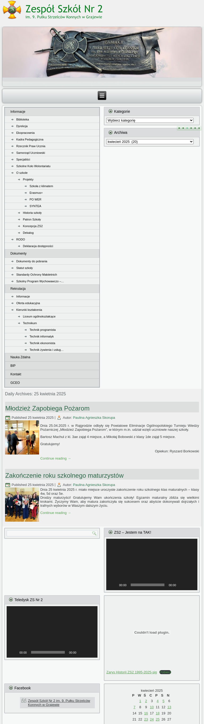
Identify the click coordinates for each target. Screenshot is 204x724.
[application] (151, 564)
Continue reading (55, 458)
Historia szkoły (32, 212)
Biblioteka (22, 119)
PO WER (35, 199)
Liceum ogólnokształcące (39, 316)
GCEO (15, 383)
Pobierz (165, 672)
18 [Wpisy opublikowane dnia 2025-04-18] (157, 713)
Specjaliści (23, 159)
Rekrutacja (18, 289)
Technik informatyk (41, 336)
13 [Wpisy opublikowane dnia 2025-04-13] (169, 707)
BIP (12, 366)
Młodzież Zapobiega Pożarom (47, 408)
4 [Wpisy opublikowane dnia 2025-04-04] (158, 701)
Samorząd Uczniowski (30, 152)
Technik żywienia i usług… (46, 349)
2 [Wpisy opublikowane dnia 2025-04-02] (146, 701)
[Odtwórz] (113, 585)
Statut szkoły (24, 268)
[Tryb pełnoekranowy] (190, 585)
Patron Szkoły (32, 219)
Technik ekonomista (42, 343)
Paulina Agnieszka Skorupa (94, 418)
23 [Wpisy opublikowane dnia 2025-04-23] (146, 719)
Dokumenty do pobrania (31, 261)
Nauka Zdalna (20, 357)
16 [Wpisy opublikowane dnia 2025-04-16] (146, 713)
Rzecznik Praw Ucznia (30, 146)
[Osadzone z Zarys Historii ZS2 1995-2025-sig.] (151, 632)
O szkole (22, 172)
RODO (20, 239)
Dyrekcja (22, 126)
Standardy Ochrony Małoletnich (36, 274)
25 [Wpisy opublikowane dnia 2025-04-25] (157, 719)
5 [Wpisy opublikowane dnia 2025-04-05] (163, 701)
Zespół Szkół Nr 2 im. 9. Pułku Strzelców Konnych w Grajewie (59, 703)
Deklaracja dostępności (38, 246)
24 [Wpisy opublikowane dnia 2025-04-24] (152, 719)
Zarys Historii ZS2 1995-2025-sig (131, 672)
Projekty (28, 179)
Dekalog (28, 232)
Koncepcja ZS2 (33, 226)
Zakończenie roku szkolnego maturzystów (64, 475)
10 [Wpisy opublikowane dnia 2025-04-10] (152, 707)
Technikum (30, 323)
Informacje (17, 112)
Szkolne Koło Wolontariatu (33, 166)
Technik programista (42, 329)
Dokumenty (18, 253)
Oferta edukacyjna (28, 303)
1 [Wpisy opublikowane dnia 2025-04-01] (140, 701)
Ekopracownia (25, 132)
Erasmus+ (36, 192)
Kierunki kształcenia (29, 309)
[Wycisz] (182, 585)
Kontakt (15, 374)
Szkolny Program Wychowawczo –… (40, 281)
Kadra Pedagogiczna (29, 139)
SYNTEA (35, 206)
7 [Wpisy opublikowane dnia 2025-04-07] (134, 707)
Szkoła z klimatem (41, 186)
